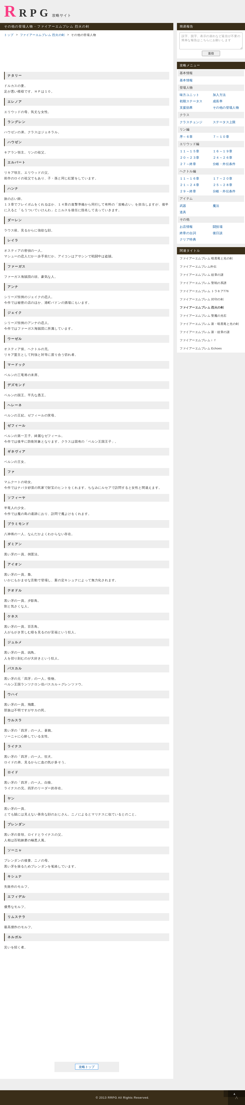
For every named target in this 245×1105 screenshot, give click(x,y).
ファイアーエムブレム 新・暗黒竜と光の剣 (209, 324)
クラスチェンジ (191, 122)
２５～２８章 (222, 185)
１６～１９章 (222, 151)
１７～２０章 (222, 178)
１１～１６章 (189, 178)
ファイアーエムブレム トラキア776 (204, 291)
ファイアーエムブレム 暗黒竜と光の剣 (206, 258)
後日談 (218, 233)
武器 (183, 206)
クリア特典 (188, 239)
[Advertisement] (86, 53)
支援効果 (186, 107)
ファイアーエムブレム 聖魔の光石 (203, 315)
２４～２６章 (222, 157)
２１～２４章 (189, 185)
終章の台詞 (188, 233)
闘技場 (218, 226)
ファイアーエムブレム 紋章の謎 (201, 274)
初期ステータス (191, 101)
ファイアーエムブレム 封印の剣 (201, 299)
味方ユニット (189, 95)
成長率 (218, 101)
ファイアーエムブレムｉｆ (198, 340)
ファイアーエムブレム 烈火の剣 (42, 35)
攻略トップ (87, 1067)
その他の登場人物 (226, 107)
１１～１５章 (189, 151)
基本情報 (186, 80)
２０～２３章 (189, 157)
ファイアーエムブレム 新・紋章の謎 (205, 332)
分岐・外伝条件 (224, 164)
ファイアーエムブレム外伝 (198, 266)
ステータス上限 (224, 122)
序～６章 (186, 136)
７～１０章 (221, 136)
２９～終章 (188, 191)
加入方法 (219, 95)
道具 (183, 212)
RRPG (27, 11)
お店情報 (186, 226)
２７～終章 (188, 164)
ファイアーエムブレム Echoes (201, 348)
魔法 (216, 206)
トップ (8, 35)
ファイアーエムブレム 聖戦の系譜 (203, 283)
